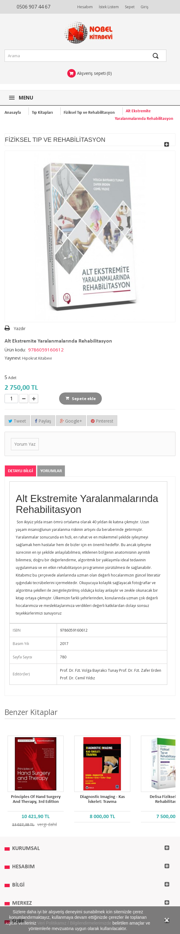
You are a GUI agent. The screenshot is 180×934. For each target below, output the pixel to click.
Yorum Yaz (24, 444)
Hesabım (85, 6)
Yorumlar (51, 471)
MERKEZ (22, 903)
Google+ (71, 421)
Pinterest (102, 421)
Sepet (130, 6)
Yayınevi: (13, 358)
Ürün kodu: (15, 350)
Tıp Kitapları (42, 112)
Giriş (144, 6)
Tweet (17, 421)
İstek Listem (109, 6)
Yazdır (19, 328)
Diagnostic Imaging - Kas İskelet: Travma (102, 799)
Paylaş (43, 421)
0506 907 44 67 (33, 6)
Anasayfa (13, 112)
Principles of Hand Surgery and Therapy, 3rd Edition (36, 799)
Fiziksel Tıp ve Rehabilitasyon (89, 112)
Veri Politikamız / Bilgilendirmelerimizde (75, 923)
